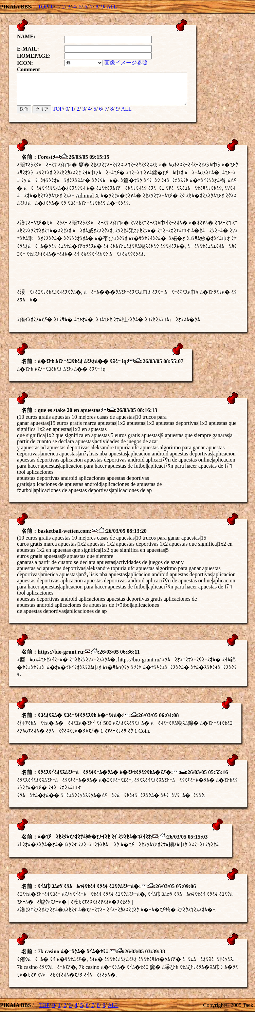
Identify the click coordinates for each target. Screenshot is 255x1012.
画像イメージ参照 (131, 59)
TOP (43, 7)
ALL (112, 7)
